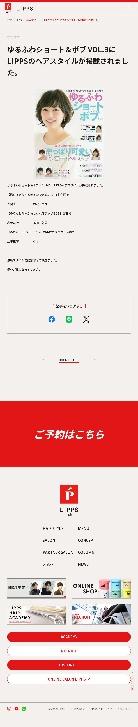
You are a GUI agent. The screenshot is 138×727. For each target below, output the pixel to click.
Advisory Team (56, 721)
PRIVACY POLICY (99, 721)
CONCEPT (87, 552)
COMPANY (76, 721)
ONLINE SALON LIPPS (67, 691)
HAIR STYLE (52, 540)
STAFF (47, 576)
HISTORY (66, 677)
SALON (47, 552)
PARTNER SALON (57, 564)
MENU (84, 540)
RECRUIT (69, 663)
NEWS (19, 19)
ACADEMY (69, 649)
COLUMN (87, 564)
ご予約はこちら (69, 440)
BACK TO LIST (69, 360)
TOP (9, 19)
